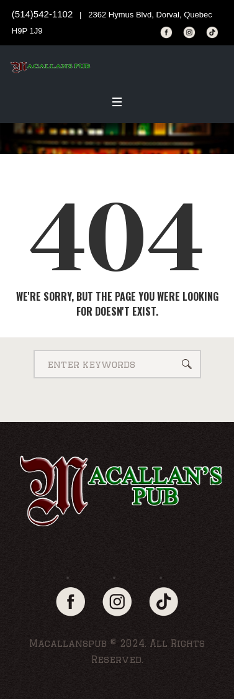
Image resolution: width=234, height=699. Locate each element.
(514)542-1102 (42, 14)
